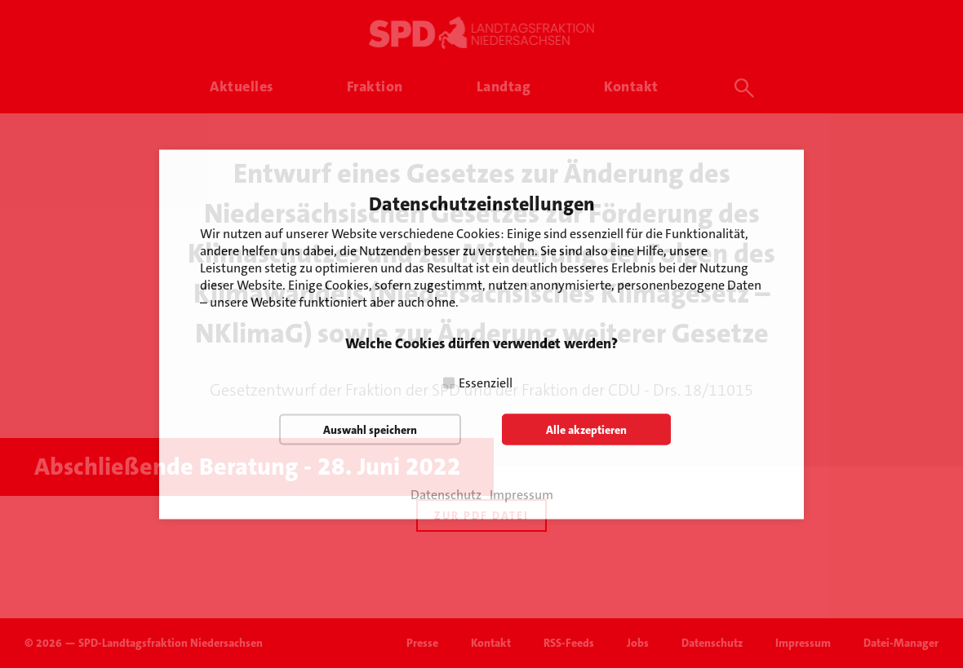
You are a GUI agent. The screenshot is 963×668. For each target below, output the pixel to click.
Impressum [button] (521, 494)
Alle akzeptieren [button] (586, 429)
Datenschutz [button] (446, 494)
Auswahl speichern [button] (370, 429)
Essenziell (486, 382)
